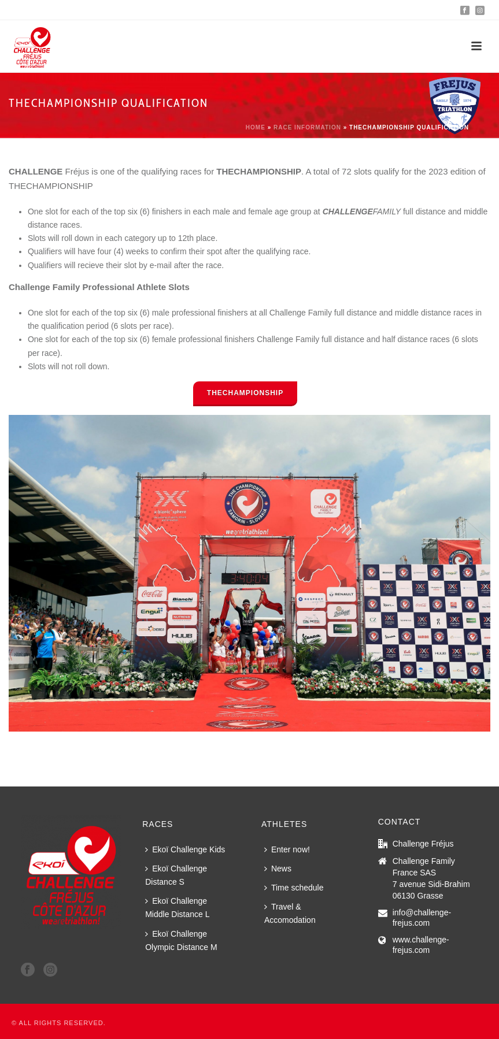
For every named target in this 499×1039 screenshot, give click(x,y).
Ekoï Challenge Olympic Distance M (181, 940)
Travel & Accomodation (290, 913)
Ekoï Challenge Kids (185, 849)
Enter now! (287, 849)
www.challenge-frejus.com (421, 945)
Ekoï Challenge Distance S (176, 875)
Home (255, 127)
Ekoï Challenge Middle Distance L (177, 907)
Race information (307, 127)
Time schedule (294, 887)
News (277, 868)
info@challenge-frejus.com (422, 917)
